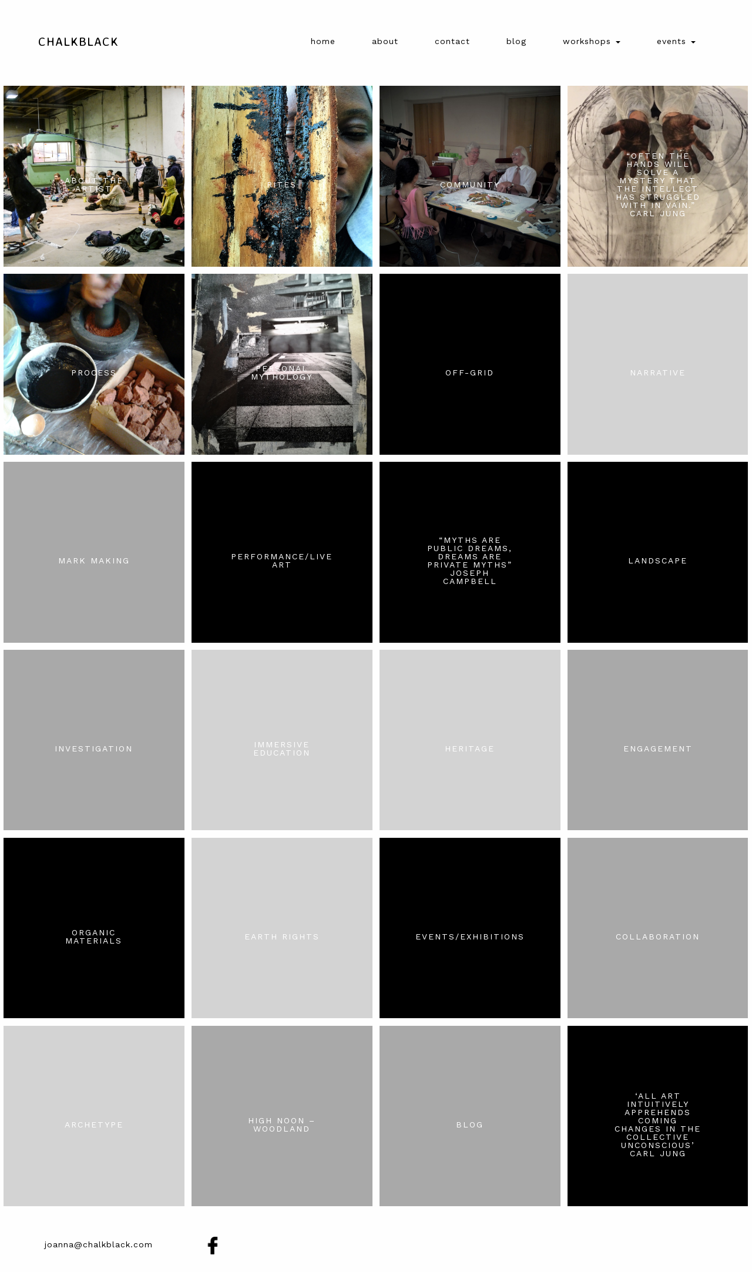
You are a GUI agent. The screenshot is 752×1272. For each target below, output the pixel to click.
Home (323, 41)
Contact (452, 41)
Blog (516, 41)
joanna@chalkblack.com (99, 1244)
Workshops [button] (591, 41)
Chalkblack (78, 41)
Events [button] (676, 41)
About (385, 41)
